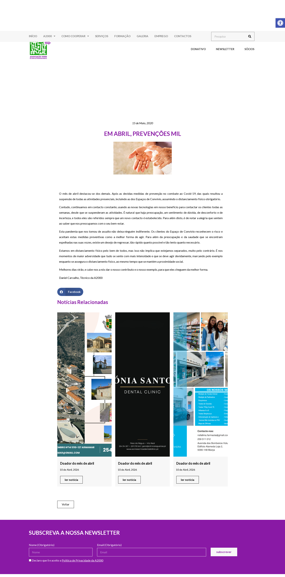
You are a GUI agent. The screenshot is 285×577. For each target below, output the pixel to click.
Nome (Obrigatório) (41, 545)
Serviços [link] (101, 36)
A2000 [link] (49, 36)
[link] (280, 23)
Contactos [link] (182, 36)
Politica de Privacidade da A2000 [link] (82, 560)
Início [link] (33, 36)
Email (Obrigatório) (109, 545)
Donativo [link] (198, 49)
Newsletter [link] (225, 49)
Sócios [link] (249, 49)
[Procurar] (249, 36)
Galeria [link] (142, 36)
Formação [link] (122, 36)
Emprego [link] (161, 36)
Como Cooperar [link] (75, 36)
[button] (70, 292)
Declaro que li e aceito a (66, 560)
